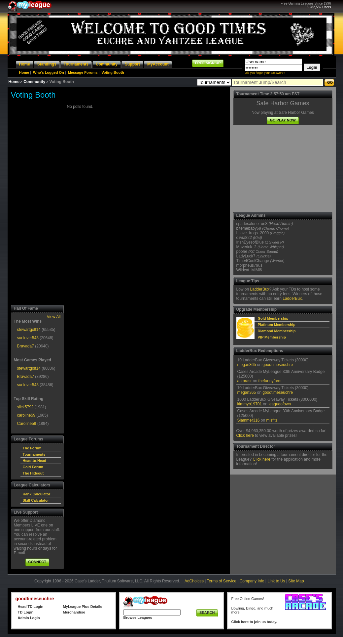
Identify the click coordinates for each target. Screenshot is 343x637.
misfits (272, 420)
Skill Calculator (36, 500)
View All (54, 316)
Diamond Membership (277, 331)
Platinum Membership (276, 325)
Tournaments (34, 454)
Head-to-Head (35, 461)
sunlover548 (28, 338)
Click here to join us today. (254, 622)
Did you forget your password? (265, 72)
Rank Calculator (37, 494)
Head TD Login (31, 607)
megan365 (246, 364)
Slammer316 (248, 420)
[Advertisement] (37, 203)
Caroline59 (26, 423)
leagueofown (279, 404)
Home (24, 72)
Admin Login (29, 618)
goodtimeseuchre (277, 364)
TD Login (26, 612)
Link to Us (276, 581)
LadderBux (259, 289)
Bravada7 (25, 346)
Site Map (296, 581)
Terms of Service (221, 581)
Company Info (252, 581)
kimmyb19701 (249, 404)
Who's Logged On (48, 72)
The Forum (32, 448)
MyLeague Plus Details (82, 607)
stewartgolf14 (29, 329)
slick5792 (25, 407)
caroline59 (26, 415)
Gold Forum (33, 467)
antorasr (244, 381)
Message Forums (83, 72)
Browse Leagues (137, 617)
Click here (245, 435)
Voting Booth (113, 72)
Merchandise (74, 612)
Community (34, 81)
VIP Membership (272, 337)
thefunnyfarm (270, 381)
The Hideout (33, 473)
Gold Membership (273, 318)
